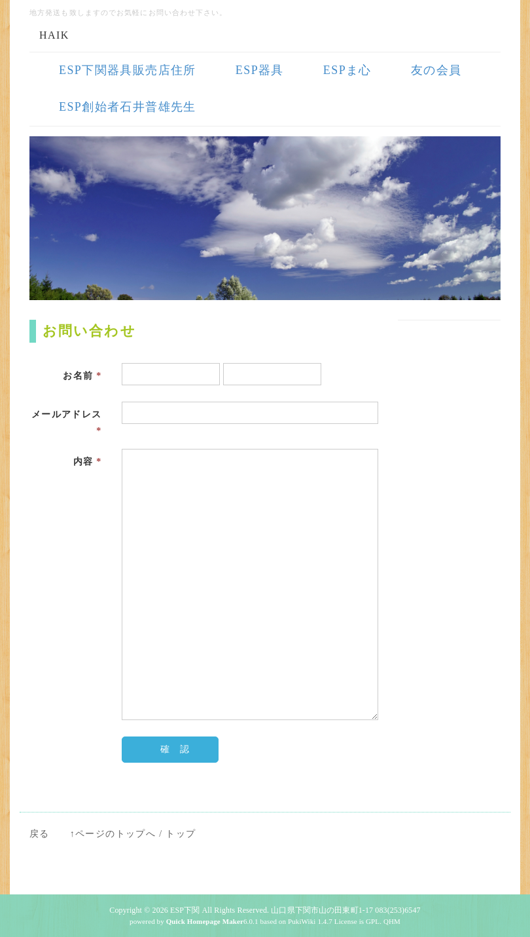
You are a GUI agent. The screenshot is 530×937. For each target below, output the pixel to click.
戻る (39, 834)
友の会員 (436, 70)
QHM (391, 921)
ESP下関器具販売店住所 (127, 70)
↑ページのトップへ (113, 834)
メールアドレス (66, 423)
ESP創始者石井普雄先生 (127, 106)
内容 (87, 462)
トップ (181, 834)
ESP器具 (260, 70)
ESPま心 (347, 70)
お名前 (82, 376)
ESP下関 (185, 910)
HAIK (54, 35)
